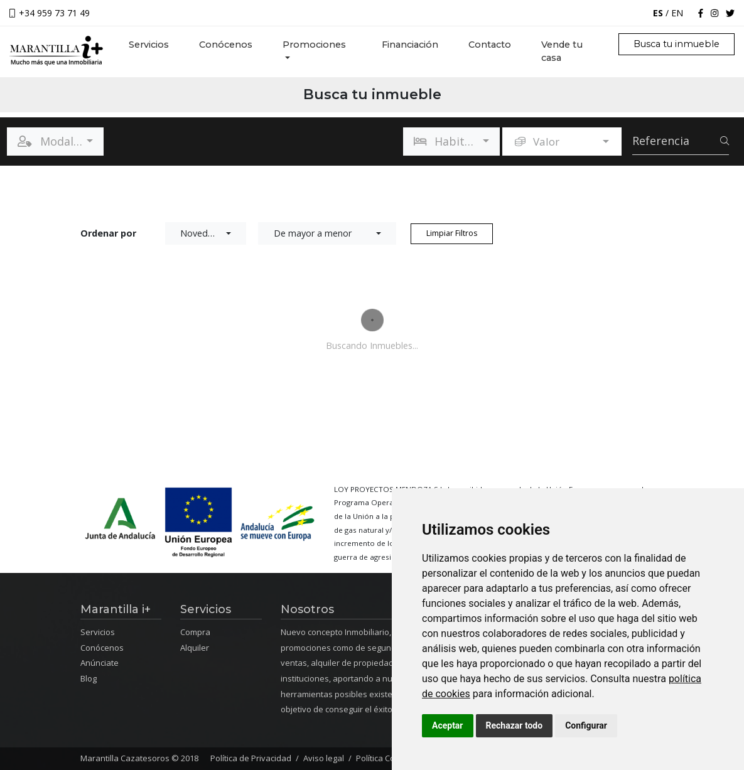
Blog (88, 678)
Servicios (156, 44)
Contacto (489, 44)
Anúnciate (99, 662)
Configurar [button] (586, 725)
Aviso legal (323, 758)
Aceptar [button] (447, 725)
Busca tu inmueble (676, 44)
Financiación (410, 44)
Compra (195, 632)
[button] (55, 141)
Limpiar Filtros (452, 233)
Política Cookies (386, 758)
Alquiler (194, 647)
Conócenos (225, 44)
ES (658, 13)
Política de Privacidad (250, 758)
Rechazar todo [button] (514, 725)
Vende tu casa (562, 51)
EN (677, 13)
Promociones (314, 44)
